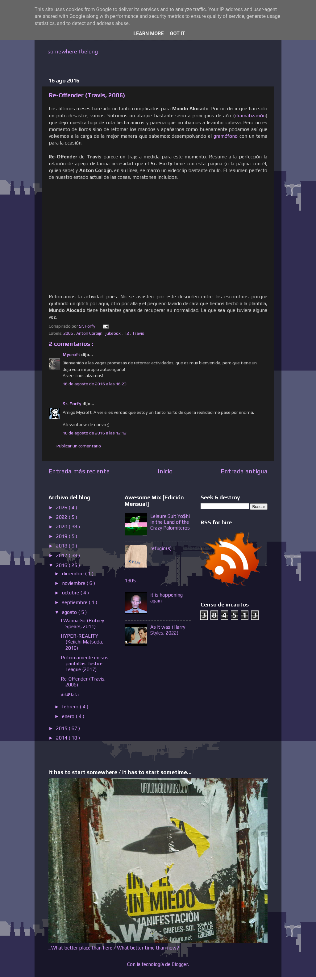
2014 (62, 738)
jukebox (114, 333)
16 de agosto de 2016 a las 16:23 (95, 383)
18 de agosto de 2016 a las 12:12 (95, 432)
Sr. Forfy (72, 403)
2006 (68, 333)
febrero (71, 707)
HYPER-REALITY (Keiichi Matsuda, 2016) (82, 642)
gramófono (226, 136)
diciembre (73, 574)
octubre (71, 593)
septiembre (75, 602)
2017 (62, 555)
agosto (70, 612)
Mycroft (72, 354)
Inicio (165, 471)
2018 (62, 546)
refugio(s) (161, 548)
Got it (177, 33)
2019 (62, 536)
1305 (130, 581)
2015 (62, 728)
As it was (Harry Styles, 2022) (167, 630)
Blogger (180, 964)
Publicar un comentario (78, 445)
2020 (62, 527)
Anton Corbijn (89, 333)
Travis (138, 333)
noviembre (74, 583)
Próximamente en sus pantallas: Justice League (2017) (84, 663)
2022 (62, 517)
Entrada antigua (244, 471)
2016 (62, 565)
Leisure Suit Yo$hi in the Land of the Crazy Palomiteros (170, 522)
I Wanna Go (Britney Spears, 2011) (82, 623)
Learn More (148, 33)
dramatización (250, 115)
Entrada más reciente (79, 471)
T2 (127, 333)
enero (69, 716)
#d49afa (70, 695)
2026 (62, 507)
